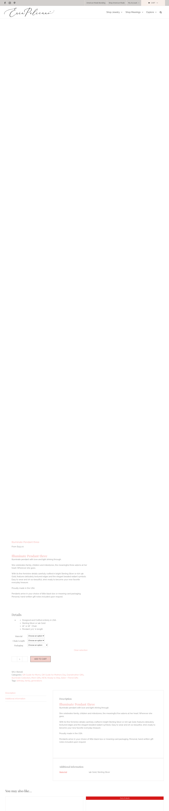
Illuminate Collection (21, 678)
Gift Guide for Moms (31, 675)
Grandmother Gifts (75, 675)
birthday (20, 681)
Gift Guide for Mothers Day (54, 675)
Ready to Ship (53, 678)
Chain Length (19, 641)
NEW (44, 678)
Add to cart (40, 659)
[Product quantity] (19, 659)
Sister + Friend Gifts (69, 678)
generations (36, 681)
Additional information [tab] (15, 698)
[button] (161, 12)
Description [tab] (10, 693)
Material (18, 636)
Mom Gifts (36, 678)
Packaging (18, 645)
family (27, 681)
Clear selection (81, 650)
